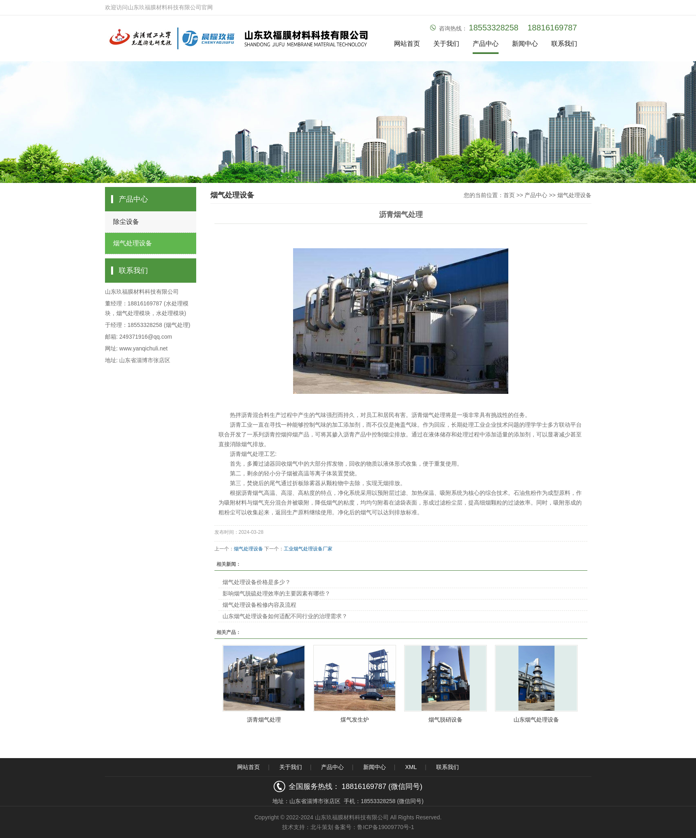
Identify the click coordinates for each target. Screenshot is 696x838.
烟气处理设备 (132, 243)
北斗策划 (322, 827)
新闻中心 (525, 43)
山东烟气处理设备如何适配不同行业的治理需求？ (285, 616)
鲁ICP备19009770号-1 (385, 827)
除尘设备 (126, 221)
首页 (509, 195)
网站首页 (407, 43)
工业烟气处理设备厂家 (308, 549)
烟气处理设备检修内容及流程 (259, 605)
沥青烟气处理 (264, 719)
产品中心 (486, 43)
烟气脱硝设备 (445, 719)
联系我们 (564, 43)
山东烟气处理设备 (536, 719)
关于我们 (446, 43)
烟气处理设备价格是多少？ (257, 582)
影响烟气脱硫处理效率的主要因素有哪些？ (276, 593)
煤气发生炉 (355, 719)
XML (411, 767)
